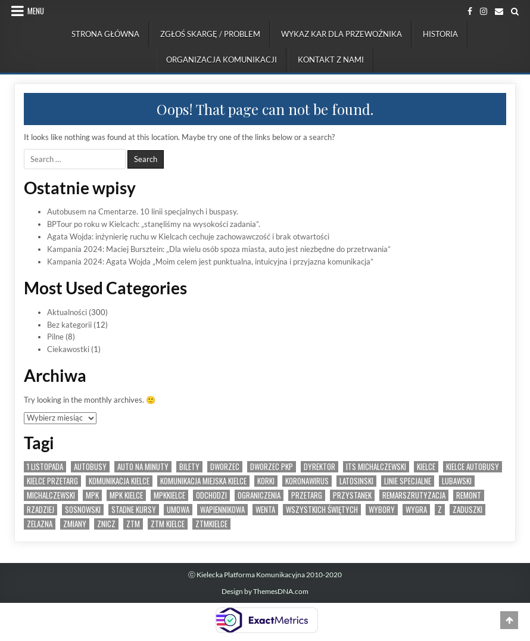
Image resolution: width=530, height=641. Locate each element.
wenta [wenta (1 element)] (265, 509)
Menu (35, 11)
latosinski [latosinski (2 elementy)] (356, 481)
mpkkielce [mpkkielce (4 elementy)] (169, 495)
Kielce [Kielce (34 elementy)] (426, 466)
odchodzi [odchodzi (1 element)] (211, 495)
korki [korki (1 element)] (266, 481)
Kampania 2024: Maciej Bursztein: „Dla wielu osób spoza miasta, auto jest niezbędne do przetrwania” (219, 249)
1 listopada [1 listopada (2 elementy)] (45, 466)
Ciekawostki (68, 349)
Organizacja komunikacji (221, 59)
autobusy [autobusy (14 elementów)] (90, 466)
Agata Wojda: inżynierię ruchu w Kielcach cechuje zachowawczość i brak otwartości (188, 236)
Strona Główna (105, 34)
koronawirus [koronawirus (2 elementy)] (307, 481)
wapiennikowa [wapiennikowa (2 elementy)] (222, 509)
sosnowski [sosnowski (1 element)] (83, 509)
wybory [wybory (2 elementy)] (382, 509)
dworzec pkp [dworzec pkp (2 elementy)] (271, 466)
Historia (440, 34)
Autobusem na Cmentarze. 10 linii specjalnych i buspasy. (142, 211)
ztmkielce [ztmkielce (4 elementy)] (211, 524)
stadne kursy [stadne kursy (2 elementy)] (133, 509)
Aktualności (67, 312)
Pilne (55, 336)
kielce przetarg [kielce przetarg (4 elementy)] (52, 481)
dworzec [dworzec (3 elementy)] (224, 466)
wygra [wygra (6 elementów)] (416, 509)
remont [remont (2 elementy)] (468, 495)
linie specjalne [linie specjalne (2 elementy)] (407, 481)
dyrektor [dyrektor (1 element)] (319, 466)
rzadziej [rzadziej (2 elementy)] (40, 509)
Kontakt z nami (331, 59)
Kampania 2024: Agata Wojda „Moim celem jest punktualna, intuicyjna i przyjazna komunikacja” (210, 261)
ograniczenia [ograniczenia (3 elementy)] (259, 495)
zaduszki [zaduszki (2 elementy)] (467, 509)
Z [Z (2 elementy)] (440, 509)
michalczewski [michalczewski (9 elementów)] (51, 495)
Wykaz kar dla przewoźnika (341, 34)
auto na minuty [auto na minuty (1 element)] (143, 466)
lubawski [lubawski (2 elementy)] (457, 481)
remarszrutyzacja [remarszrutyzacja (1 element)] (413, 495)
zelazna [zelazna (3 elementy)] (39, 524)
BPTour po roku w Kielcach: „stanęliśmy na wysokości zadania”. (153, 224)
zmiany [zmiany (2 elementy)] (74, 524)
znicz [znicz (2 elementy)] (106, 524)
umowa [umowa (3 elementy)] (178, 509)
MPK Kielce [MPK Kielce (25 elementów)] (126, 495)
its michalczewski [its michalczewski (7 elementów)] (376, 466)
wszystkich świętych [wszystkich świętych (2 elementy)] (322, 509)
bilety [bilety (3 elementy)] (189, 466)
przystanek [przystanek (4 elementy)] (352, 495)
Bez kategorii (69, 324)
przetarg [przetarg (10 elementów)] (306, 495)
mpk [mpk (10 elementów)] (92, 495)
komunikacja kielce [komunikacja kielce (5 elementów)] (119, 481)
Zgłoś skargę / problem (210, 34)
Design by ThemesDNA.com (265, 591)
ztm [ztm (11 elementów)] (133, 524)
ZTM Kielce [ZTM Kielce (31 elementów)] (168, 524)
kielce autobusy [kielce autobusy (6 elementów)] (472, 466)
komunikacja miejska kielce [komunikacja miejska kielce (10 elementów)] (203, 481)
